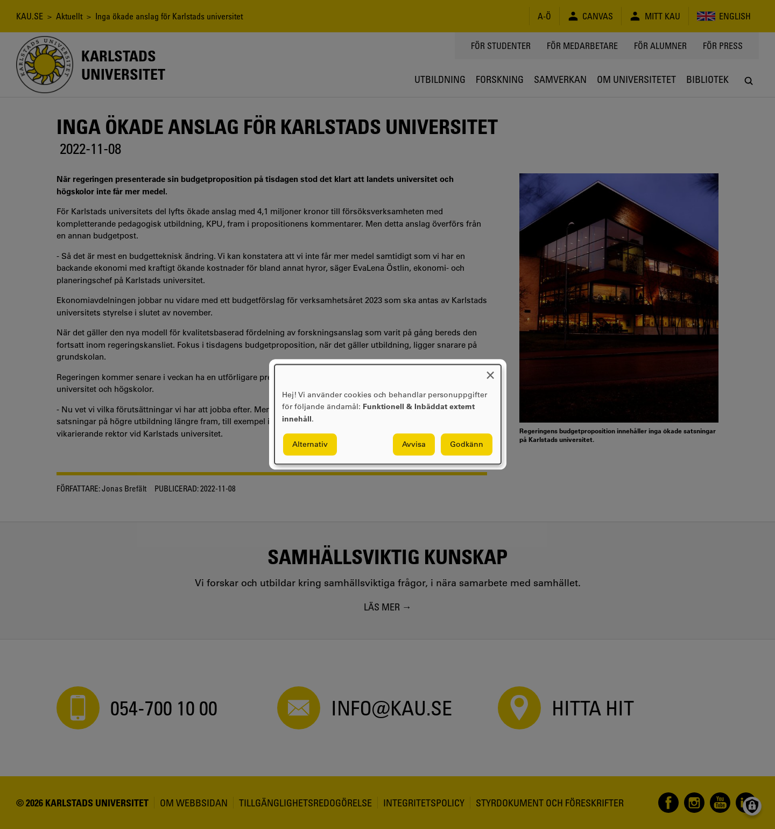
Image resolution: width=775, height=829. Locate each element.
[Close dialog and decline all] (490, 371)
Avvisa (414, 444)
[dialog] (387, 414)
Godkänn (466, 444)
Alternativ (310, 444)
